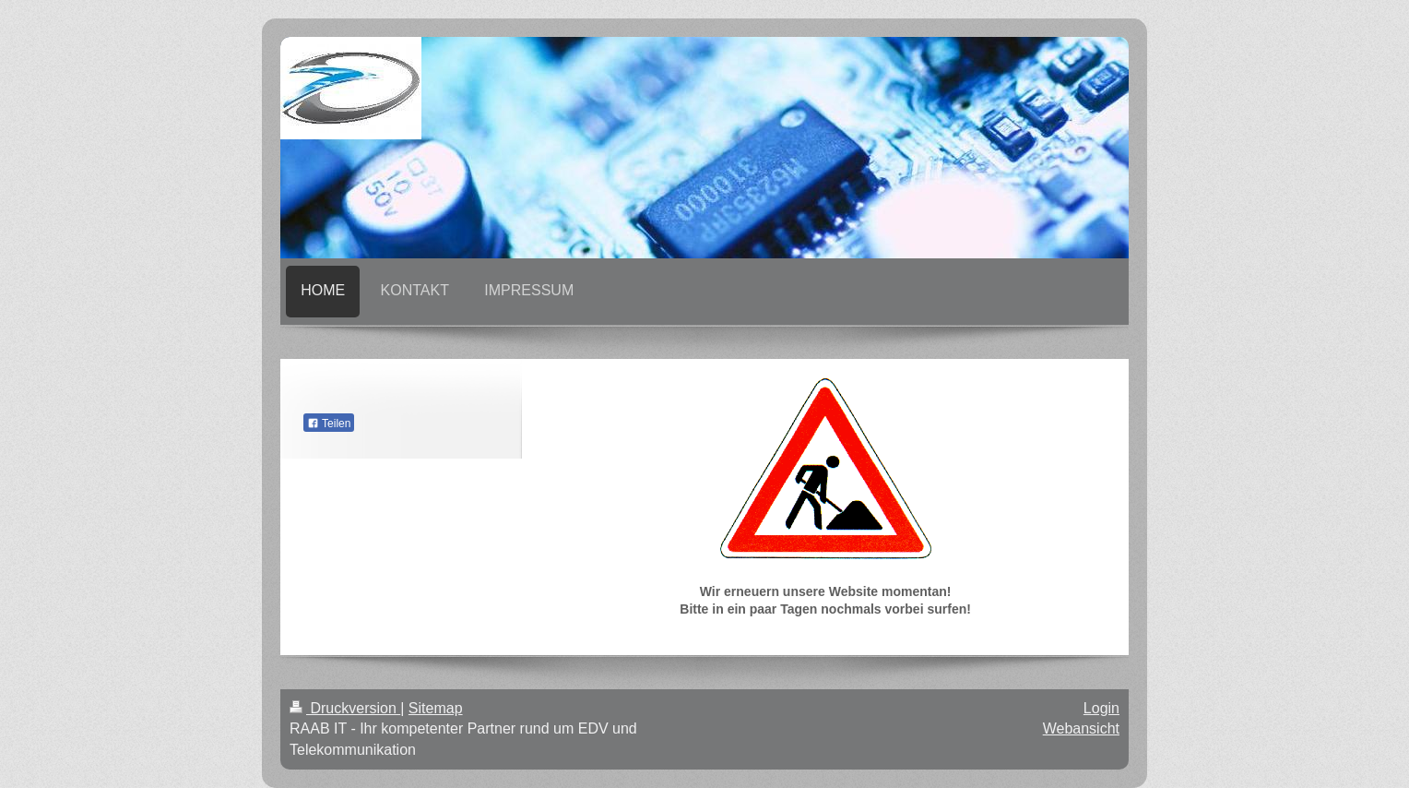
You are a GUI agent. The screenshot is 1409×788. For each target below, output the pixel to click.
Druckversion (345, 708)
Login (1101, 708)
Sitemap (435, 708)
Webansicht (1081, 728)
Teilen (328, 423)
